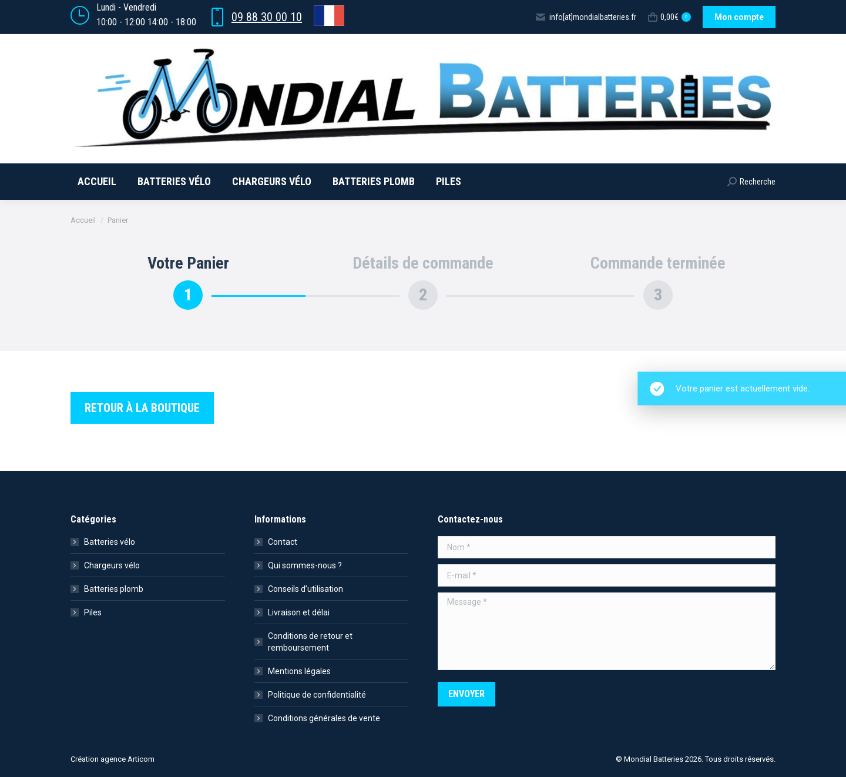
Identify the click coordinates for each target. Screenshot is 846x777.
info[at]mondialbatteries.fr (585, 17)
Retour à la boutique (142, 408)
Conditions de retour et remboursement (310, 641)
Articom (141, 759)
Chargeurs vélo (112, 565)
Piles (93, 612)
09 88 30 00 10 (266, 17)
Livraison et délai (299, 612)
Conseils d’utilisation (305, 589)
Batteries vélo (109, 542)
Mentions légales (299, 671)
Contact (282, 542)
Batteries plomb (113, 589)
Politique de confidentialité (317, 694)
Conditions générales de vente (324, 718)
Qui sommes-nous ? (305, 565)
